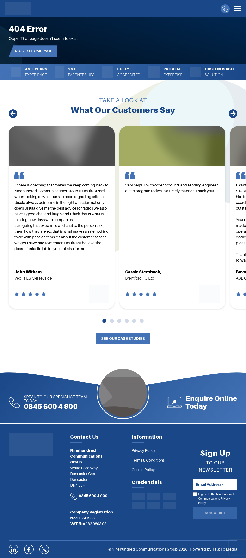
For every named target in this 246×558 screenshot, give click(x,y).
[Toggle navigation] (237, 9)
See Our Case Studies (123, 338)
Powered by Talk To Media (213, 549)
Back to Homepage (32, 51)
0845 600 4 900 (38, 402)
